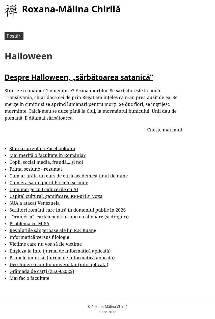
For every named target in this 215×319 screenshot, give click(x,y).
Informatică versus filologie (39, 237)
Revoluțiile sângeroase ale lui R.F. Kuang (53, 230)
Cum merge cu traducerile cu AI (44, 189)
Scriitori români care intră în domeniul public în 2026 (68, 210)
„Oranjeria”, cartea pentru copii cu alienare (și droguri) (69, 217)
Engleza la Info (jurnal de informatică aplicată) (60, 251)
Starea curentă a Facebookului (42, 148)
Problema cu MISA (29, 223)
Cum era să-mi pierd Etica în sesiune (49, 182)
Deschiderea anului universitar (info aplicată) (59, 264)
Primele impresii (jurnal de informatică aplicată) (62, 258)
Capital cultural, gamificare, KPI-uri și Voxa (56, 196)
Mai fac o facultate (29, 278)
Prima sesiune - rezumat (36, 169)
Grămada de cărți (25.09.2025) (42, 271)
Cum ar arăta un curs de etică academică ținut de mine (69, 176)
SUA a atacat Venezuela (35, 203)
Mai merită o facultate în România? (48, 155)
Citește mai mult (164, 130)
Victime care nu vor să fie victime (46, 244)
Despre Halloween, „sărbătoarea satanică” (79, 77)
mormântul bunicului (126, 111)
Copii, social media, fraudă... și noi (46, 162)
